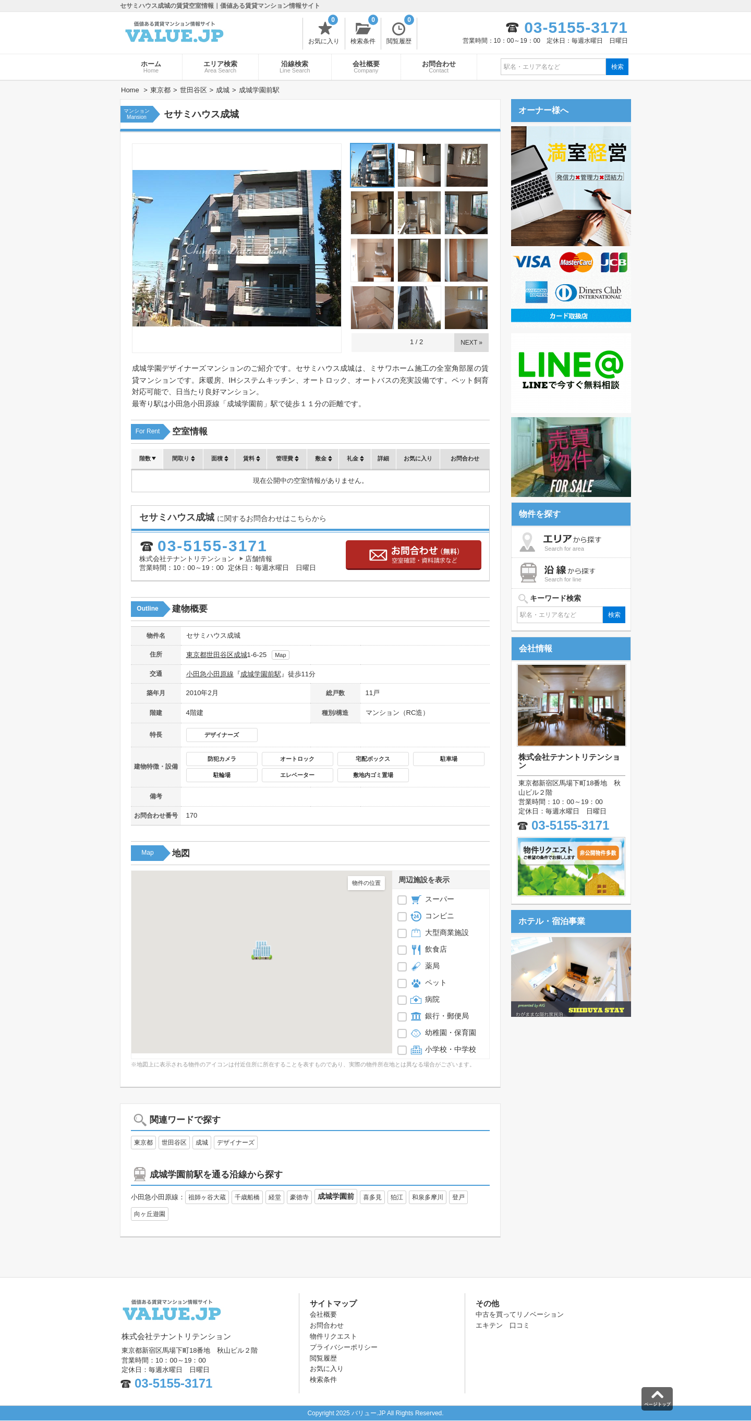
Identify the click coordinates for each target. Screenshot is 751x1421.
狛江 (397, 1197)
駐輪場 (222, 775)
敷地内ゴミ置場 (373, 775)
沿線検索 (295, 67)
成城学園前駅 (260, 674)
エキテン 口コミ (503, 1325)
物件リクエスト (333, 1336)
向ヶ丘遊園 (149, 1214)
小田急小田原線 (210, 674)
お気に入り (324, 31)
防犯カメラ (222, 759)
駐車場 (448, 759)
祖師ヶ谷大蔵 (207, 1197)
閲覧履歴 (400, 31)
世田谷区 (220, 655)
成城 (240, 655)
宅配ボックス (373, 759)
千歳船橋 (247, 1197)
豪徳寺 (299, 1197)
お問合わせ (439, 67)
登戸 (458, 1197)
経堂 (275, 1197)
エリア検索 (220, 67)
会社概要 (366, 67)
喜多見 (372, 1197)
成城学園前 (336, 1196)
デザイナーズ (221, 735)
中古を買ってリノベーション (520, 1314)
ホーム (151, 67)
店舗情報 (258, 559)
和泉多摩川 (427, 1197)
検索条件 (364, 31)
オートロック (297, 759)
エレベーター (297, 775)
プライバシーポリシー (344, 1347)
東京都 (196, 655)
